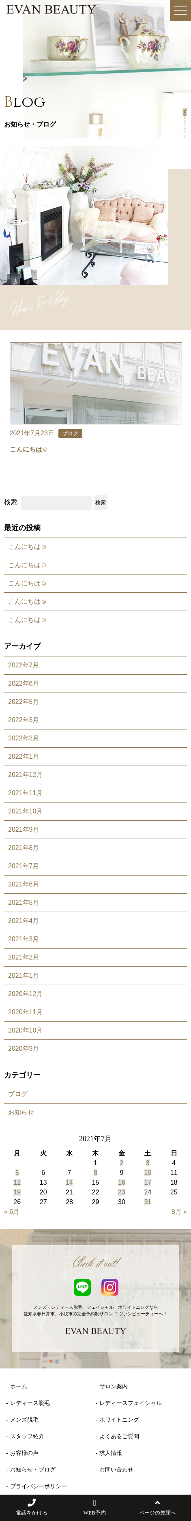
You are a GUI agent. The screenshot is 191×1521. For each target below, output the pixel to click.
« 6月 (11, 1211)
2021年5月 (23, 902)
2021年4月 (23, 920)
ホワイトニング (119, 1420)
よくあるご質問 (119, 1436)
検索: (11, 502)
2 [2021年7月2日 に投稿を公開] (121, 1163)
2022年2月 (23, 738)
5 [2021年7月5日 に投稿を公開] (17, 1172)
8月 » (179, 1211)
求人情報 (110, 1453)
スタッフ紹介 (27, 1436)
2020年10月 (25, 1030)
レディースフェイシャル (130, 1403)
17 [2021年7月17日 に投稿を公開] (147, 1182)
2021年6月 (23, 884)
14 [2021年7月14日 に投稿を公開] (69, 1182)
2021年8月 (23, 847)
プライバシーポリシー (38, 1486)
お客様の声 (24, 1453)
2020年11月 (25, 1012)
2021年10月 (25, 811)
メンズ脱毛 (24, 1420)
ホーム (18, 1386)
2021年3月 (23, 939)
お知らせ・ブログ (33, 1470)
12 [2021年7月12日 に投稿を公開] (17, 1182)
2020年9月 (23, 1048)
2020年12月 (25, 993)
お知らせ (21, 1112)
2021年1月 (23, 975)
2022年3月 (23, 719)
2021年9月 (23, 829)
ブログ (18, 1094)
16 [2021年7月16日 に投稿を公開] (121, 1182)
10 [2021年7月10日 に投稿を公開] (147, 1172)
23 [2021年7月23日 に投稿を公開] (121, 1192)
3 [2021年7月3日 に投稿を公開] (148, 1163)
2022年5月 (23, 701)
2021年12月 (25, 774)
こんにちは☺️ (27, 546)
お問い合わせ (116, 1470)
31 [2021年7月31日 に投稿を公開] (147, 1201)
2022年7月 (23, 665)
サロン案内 (113, 1386)
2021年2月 (23, 957)
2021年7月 (23, 866)
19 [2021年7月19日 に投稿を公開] (17, 1192)
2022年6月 (23, 683)
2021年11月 (25, 793)
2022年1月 (23, 756)
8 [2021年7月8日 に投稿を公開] (95, 1172)
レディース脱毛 (30, 1403)
